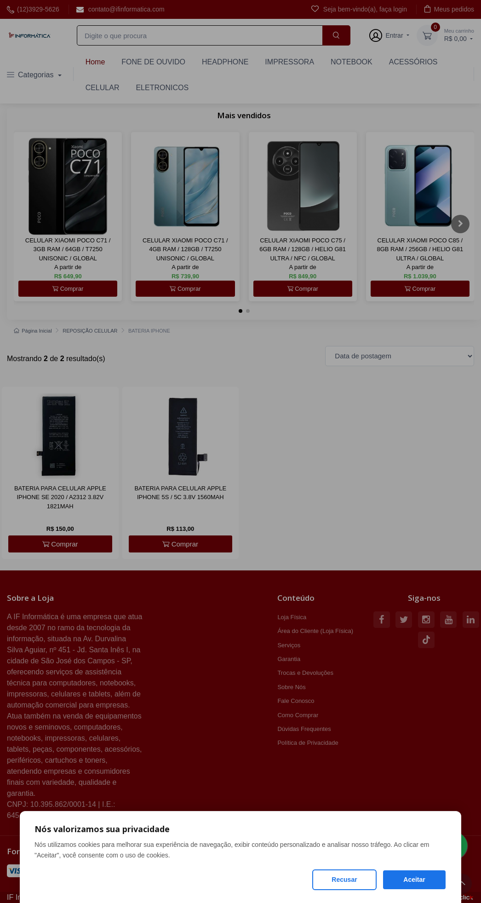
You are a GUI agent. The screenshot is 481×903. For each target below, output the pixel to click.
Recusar (344, 879)
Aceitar (414, 879)
